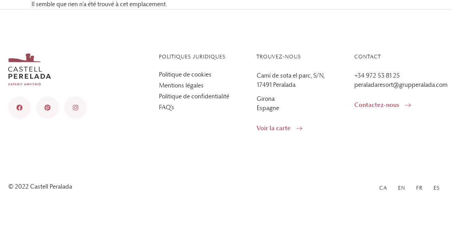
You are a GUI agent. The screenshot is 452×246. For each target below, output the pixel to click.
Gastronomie (310, 36)
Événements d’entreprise (376, 36)
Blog (359, 16)
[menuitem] (383, 16)
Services (266, 36)
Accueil (191, 36)
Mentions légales (181, 86)
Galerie (434, 36)
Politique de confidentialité (194, 97)
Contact (326, 16)
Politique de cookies (185, 75)
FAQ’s (166, 108)
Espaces (228, 36)
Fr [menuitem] (419, 16)
